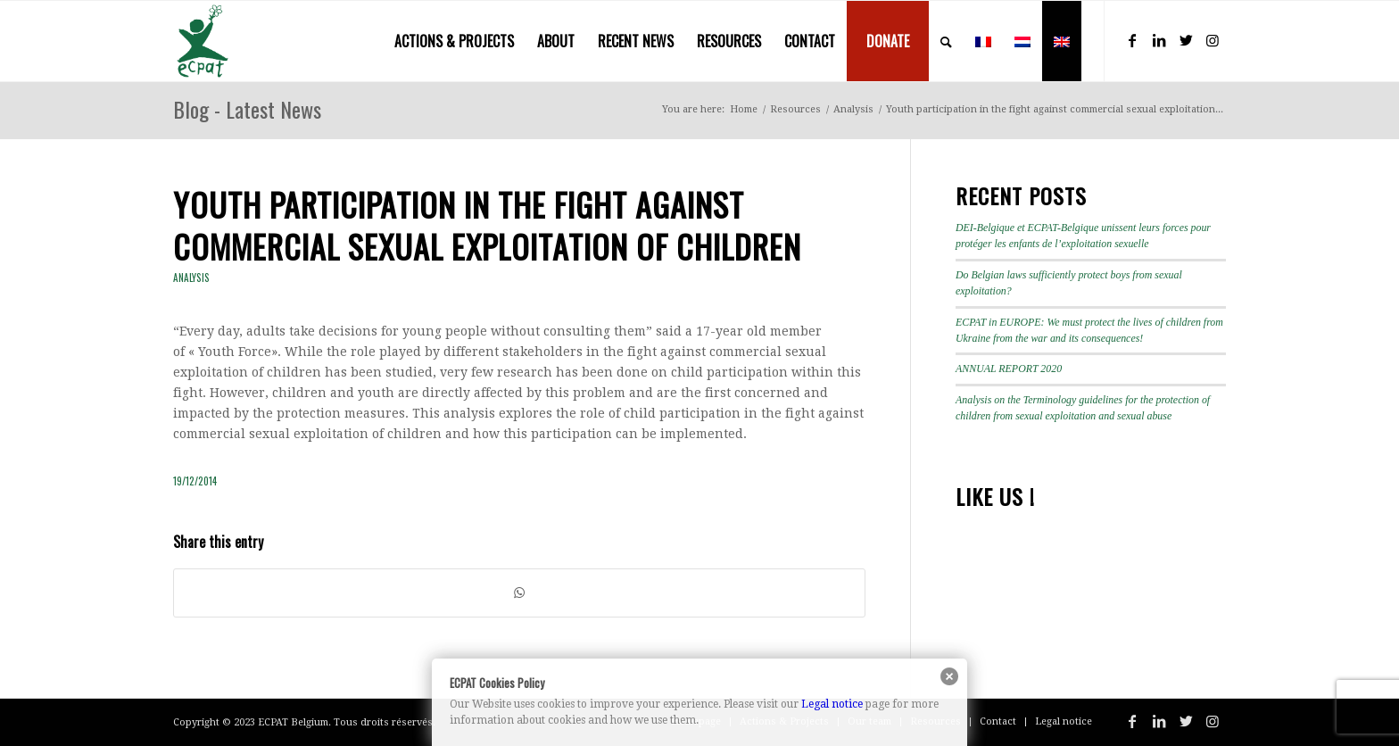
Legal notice (832, 704)
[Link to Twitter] (1185, 40)
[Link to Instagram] (1212, 40)
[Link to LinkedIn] (1159, 40)
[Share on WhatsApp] (519, 593)
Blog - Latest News (247, 109)
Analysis (191, 277)
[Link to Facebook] (1132, 40)
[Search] (946, 41)
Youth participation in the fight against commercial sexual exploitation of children (487, 224)
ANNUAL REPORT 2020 (1009, 368)
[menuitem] (454, 41)
